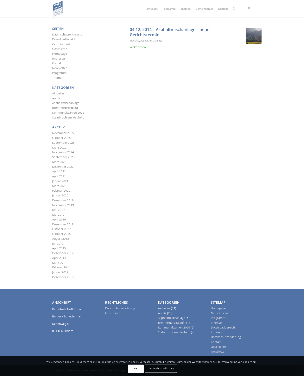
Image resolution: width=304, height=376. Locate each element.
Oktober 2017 (61, 229)
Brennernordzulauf (65, 108)
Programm (59, 73)
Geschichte (59, 49)
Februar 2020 (61, 190)
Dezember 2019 (63, 200)
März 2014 (59, 262)
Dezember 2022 (63, 167)
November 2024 (63, 152)
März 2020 (59, 186)
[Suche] (234, 8)
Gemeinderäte (62, 44)
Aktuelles (58, 93)
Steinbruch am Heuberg (68, 117)
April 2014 (59, 258)
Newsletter (59, 68)
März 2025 (59, 147)
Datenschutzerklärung (67, 34)
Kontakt (57, 63)
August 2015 (60, 238)
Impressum (59, 58)
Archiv (135, 40)
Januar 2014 (60, 272)
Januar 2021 (60, 181)
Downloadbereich (64, 39)
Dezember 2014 (63, 253)
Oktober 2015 (61, 234)
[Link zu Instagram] (249, 8)
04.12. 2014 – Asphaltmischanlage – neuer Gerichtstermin (170, 32)
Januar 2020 (60, 195)
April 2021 (59, 176)
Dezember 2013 (63, 277)
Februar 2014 (61, 267)
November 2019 (63, 205)
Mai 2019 (58, 214)
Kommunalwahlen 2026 (68, 112)
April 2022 (59, 171)
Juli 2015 (58, 243)
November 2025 (63, 133)
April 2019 (59, 219)
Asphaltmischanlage (151, 40)
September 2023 (63, 157)
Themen (57, 78)
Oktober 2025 (61, 138)
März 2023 (59, 162)
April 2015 (59, 248)
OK (136, 368)
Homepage (59, 53)
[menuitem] (151, 8)
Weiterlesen (138, 47)
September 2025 (63, 142)
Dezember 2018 (63, 224)
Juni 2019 (58, 210)
